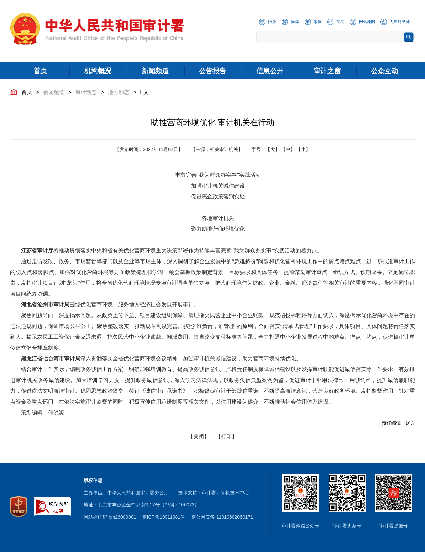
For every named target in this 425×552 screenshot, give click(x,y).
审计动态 (86, 92)
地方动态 (119, 92)
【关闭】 (198, 436)
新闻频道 (53, 92)
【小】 (303, 149)
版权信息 (93, 480)
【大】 (272, 149)
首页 (26, 92)
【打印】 (226, 436)
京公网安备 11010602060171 (222, 517)
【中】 (288, 149)
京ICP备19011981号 (164, 517)
